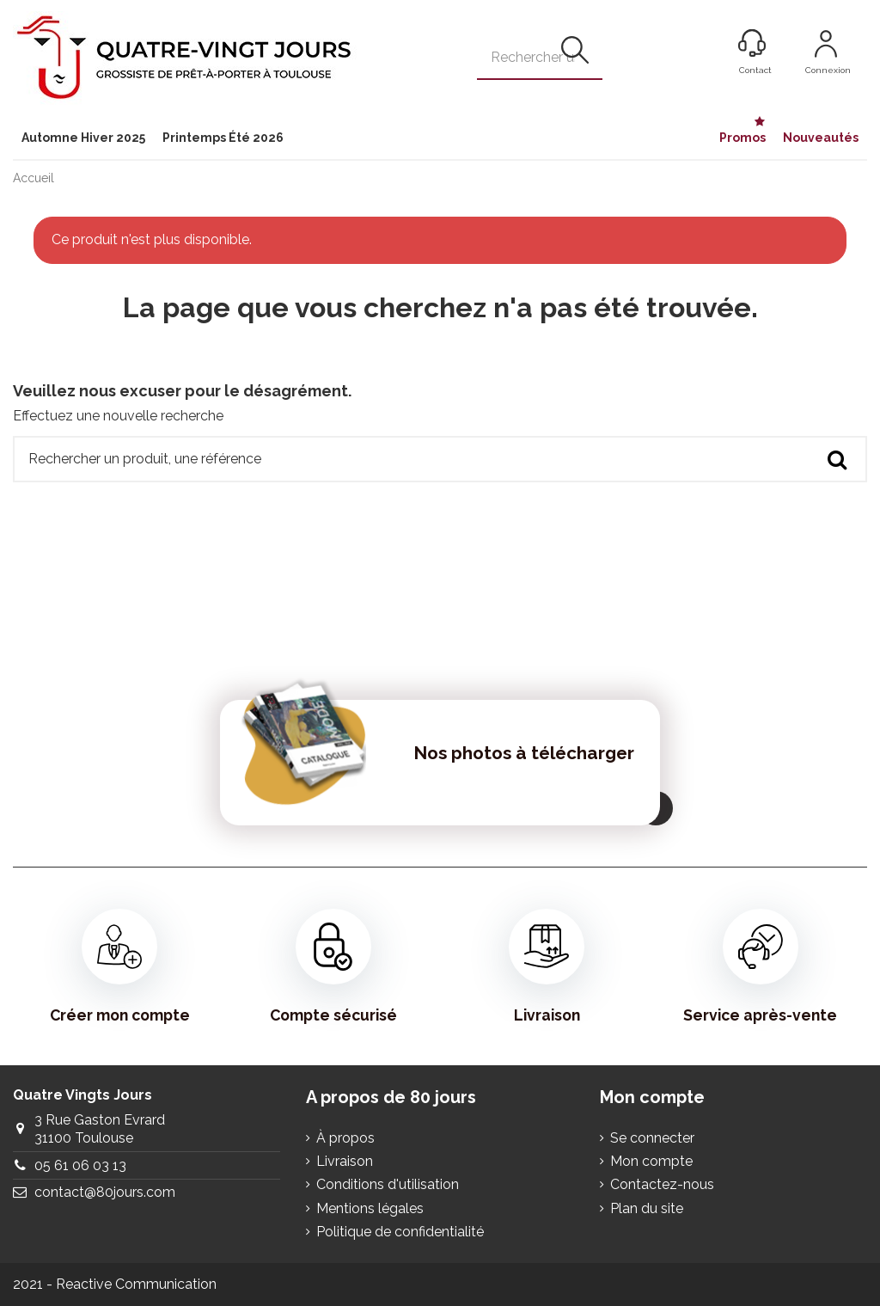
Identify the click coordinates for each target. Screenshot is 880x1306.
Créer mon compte (120, 966)
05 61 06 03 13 (80, 1165)
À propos (345, 1138)
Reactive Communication (136, 1284)
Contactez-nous (662, 1184)
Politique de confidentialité (400, 1231)
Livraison (546, 966)
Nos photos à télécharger (523, 752)
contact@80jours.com (104, 1192)
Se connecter (652, 1138)
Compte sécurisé (333, 966)
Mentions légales (370, 1208)
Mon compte (651, 1161)
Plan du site (646, 1208)
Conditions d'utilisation (387, 1184)
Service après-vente (760, 966)
